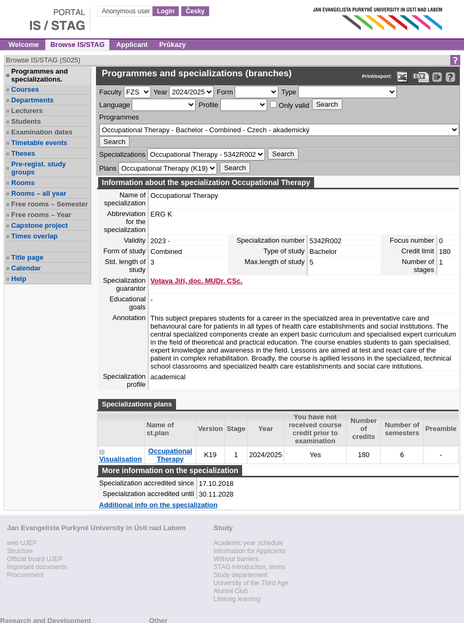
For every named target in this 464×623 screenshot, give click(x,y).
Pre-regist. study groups (38, 168)
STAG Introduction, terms (249, 567)
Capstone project (39, 225)
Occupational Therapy (170, 455)
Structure (20, 551)
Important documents (37, 567)
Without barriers (236, 559)
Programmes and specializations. (39, 75)
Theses (23, 153)
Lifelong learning (236, 599)
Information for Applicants (249, 551)
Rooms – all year (38, 193)
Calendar (26, 268)
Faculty (110, 92)
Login (165, 11)
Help (18, 279)
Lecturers (27, 111)
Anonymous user (126, 11)
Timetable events (39, 143)
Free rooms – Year (41, 215)
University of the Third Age (251, 583)
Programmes (119, 117)
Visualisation (120, 459)
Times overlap (34, 236)
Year (160, 92)
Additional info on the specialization (158, 505)
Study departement (240, 575)
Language (114, 105)
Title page (27, 257)
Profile (208, 105)
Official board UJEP (35, 559)
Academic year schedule (248, 543)
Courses (25, 89)
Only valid (289, 105)
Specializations (122, 154)
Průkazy (172, 45)
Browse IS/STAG (77, 45)
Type (288, 92)
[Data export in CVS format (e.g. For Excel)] (421, 77)
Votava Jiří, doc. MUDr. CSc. (196, 281)
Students (26, 121)
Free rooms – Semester (49, 204)
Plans (108, 168)
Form (225, 92)
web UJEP (22, 543)
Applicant (132, 45)
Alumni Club (230, 591)
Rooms (23, 183)
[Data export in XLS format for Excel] (402, 77)
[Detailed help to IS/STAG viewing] (450, 77)
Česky (195, 11)
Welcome (24, 45)
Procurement (25, 575)
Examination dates (42, 132)
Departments (32, 100)
